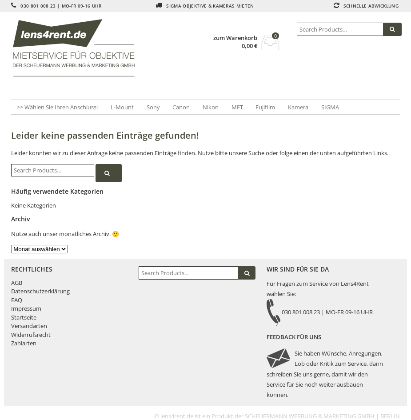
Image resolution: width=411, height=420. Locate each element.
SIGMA (330, 107)
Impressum (26, 308)
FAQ (16, 300)
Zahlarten (23, 343)
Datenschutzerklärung (40, 291)
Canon (181, 107)
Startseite (23, 317)
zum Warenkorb (235, 38)
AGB (16, 283)
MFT (237, 107)
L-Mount (122, 107)
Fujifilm (265, 107)
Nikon (211, 107)
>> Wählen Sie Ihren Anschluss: (57, 107)
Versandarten (29, 326)
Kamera (298, 107)
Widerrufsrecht (31, 335)
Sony (153, 107)
